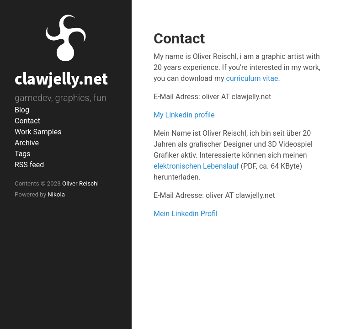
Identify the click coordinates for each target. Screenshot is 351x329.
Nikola (56, 194)
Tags (23, 153)
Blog (22, 110)
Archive (27, 142)
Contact (27, 121)
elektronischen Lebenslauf (196, 166)
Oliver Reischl (80, 183)
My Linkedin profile (184, 115)
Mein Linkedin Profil (186, 213)
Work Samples (38, 131)
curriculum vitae (252, 78)
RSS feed (29, 164)
